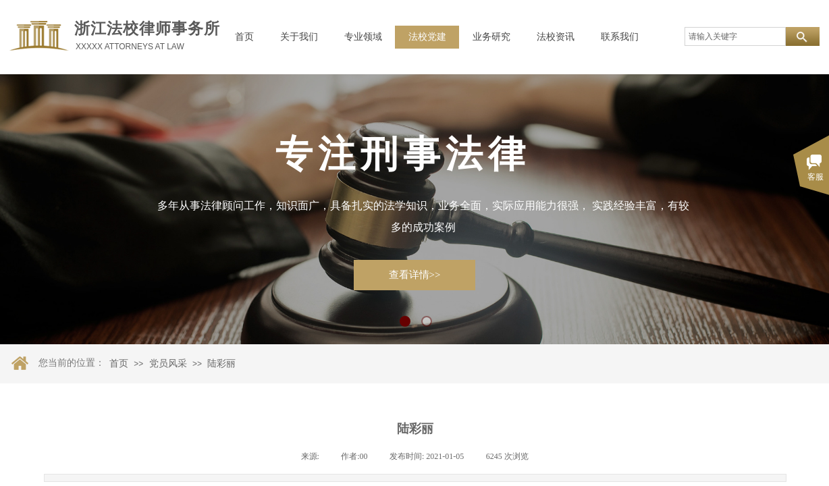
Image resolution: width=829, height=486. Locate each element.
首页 (244, 37)
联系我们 (620, 37)
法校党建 (427, 37)
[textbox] (735, 36)
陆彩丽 (221, 363)
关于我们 (299, 37)
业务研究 (491, 37)
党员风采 (168, 363)
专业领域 (363, 37)
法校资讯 (555, 37)
